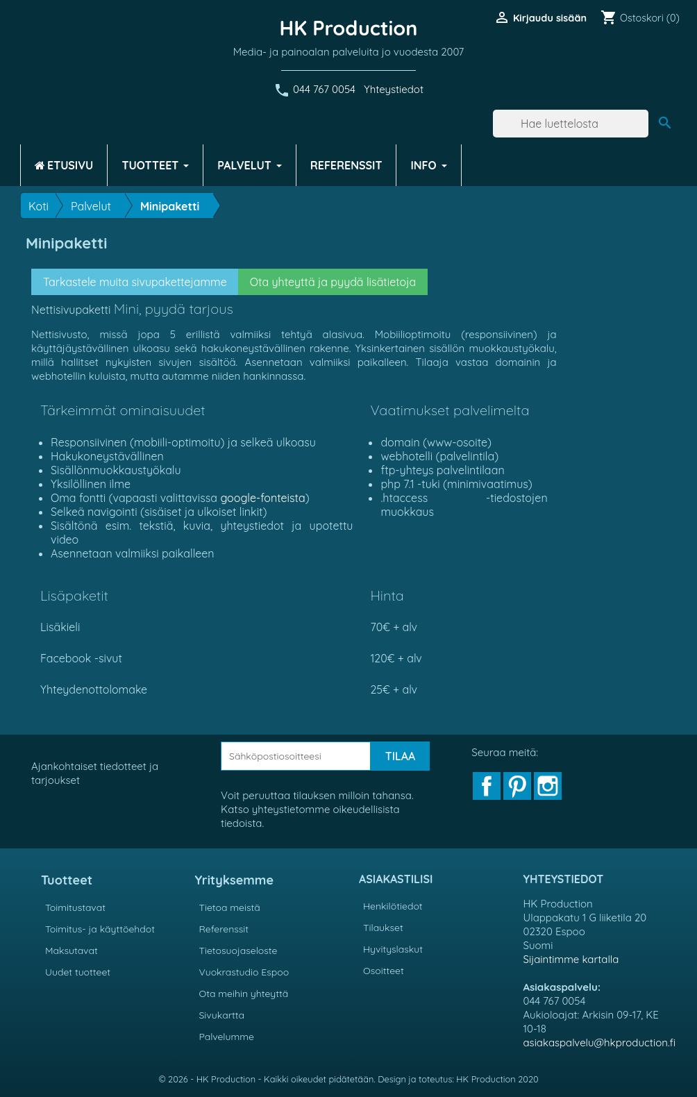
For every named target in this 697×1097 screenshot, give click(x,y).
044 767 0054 (324, 89)
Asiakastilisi (396, 879)
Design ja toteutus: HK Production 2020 (458, 1079)
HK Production (349, 27)
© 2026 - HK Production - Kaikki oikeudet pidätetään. (268, 1079)
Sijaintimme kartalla (571, 959)
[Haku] (570, 123)
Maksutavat (71, 950)
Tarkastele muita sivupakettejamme (135, 282)
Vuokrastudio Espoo (244, 972)
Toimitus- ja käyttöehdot (100, 929)
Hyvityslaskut (393, 949)
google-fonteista (262, 498)
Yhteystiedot (393, 89)
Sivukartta (222, 1015)
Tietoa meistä (229, 907)
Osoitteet (383, 970)
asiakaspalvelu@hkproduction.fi (599, 1042)
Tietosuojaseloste (238, 950)
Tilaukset (383, 927)
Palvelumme (226, 1036)
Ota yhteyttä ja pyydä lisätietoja (333, 282)
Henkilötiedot (393, 906)
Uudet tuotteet (77, 972)
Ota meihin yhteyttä (244, 993)
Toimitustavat (75, 907)
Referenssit (224, 929)
